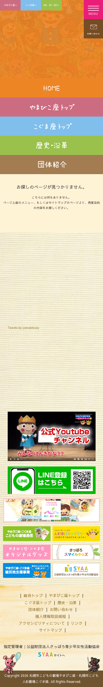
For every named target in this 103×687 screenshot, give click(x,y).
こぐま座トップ (37, 602)
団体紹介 (36, 609)
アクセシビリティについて (42, 623)
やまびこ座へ (10, 5)
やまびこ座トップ (64, 595)
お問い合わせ (61, 609)
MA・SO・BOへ (51, 5)
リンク (76, 623)
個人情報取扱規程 (50, 616)
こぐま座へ (31, 5)
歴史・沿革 (67, 602)
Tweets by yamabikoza (23, 328)
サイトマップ (50, 630)
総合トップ (33, 595)
